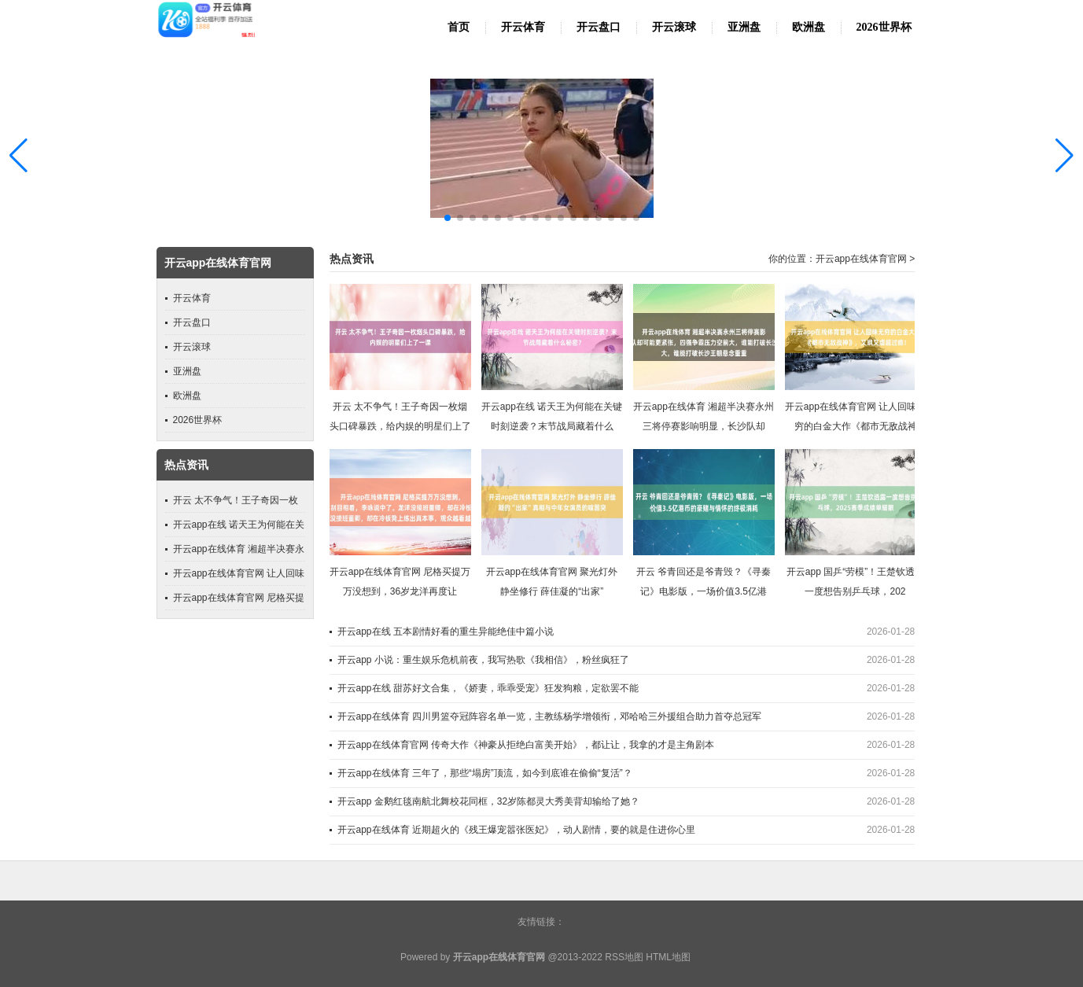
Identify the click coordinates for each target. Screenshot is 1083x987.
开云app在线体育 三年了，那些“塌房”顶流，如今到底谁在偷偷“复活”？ (484, 773)
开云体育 (523, 27)
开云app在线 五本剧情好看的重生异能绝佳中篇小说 (445, 631)
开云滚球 (674, 27)
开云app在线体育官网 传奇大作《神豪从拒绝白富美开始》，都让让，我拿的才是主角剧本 (525, 744)
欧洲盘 (808, 27)
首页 (459, 27)
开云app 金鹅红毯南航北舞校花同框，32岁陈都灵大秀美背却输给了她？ (488, 801)
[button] (1064, 155)
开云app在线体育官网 (861, 258)
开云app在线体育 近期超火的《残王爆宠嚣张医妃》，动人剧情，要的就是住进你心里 (516, 829)
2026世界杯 (884, 27)
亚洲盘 (744, 27)
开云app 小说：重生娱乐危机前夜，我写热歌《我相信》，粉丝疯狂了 (483, 659)
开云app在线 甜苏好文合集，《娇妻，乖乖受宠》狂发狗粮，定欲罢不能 (488, 688)
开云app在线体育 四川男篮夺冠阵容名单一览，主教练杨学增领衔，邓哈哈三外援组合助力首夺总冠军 (549, 716)
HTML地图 (668, 957)
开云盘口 (598, 27)
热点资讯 (352, 259)
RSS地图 (624, 957)
